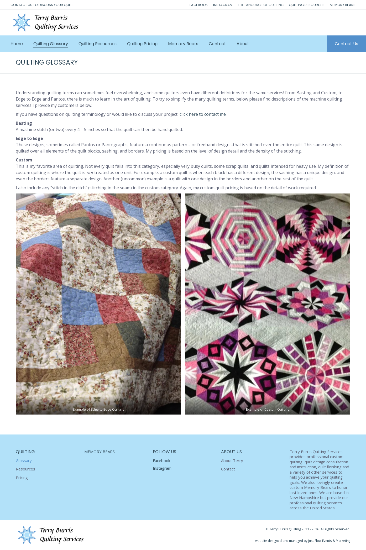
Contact (228, 469)
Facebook (161, 460)
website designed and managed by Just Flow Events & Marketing (302, 540)
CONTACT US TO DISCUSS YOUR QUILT (42, 4)
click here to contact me (203, 114)
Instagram (162, 468)
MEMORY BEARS (99, 451)
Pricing (22, 477)
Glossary (24, 460)
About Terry (232, 460)
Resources (25, 469)
